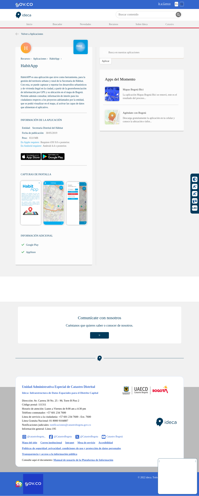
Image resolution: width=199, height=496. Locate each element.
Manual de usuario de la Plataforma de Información (83, 460)
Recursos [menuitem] (113, 24)
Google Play (32, 245)
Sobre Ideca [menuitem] (141, 24)
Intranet (69, 442)
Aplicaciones (39, 58)
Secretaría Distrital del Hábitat (47, 128)
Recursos (25, 58)
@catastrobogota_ (36, 436)
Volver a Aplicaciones (29, 34)
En (181, 4)
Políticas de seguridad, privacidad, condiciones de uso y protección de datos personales (71, 448)
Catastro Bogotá (115, 436)
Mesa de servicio (86, 442)
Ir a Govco (164, 3)
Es (176, 4)
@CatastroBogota (63, 436)
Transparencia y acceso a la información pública (49, 454)
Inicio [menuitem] (29, 24)
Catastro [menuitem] (170, 24)
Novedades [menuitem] (85, 24)
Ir (99, 335)
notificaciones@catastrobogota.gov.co (70, 424)
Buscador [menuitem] (57, 24)
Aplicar (105, 61)
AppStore (31, 252)
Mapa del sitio (29, 442)
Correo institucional (51, 442)
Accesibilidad (106, 442)
